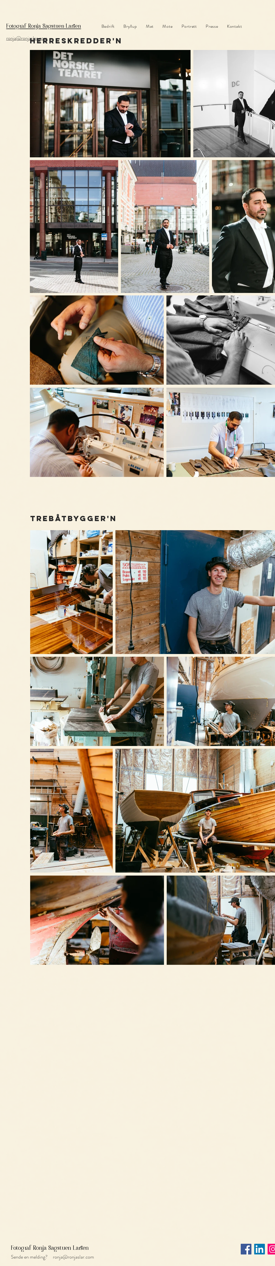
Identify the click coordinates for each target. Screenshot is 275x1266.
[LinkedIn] (259, 1249)
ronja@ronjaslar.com (73, 1257)
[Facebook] (246, 1249)
